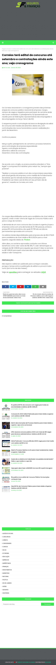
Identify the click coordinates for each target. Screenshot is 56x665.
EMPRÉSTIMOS (7, 563)
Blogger (48, 662)
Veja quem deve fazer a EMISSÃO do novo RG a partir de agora (31, 468)
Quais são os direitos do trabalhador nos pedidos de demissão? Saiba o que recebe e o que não (32, 460)
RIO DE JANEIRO (7, 583)
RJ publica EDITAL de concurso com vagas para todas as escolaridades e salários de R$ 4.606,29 (29, 406)
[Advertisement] (28, 24)
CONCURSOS (6, 537)
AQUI (43, 272)
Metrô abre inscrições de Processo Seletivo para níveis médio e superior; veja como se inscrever (32, 424)
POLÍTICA (5, 580)
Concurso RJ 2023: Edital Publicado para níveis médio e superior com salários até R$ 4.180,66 (32, 415)
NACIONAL (6, 576)
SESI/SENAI (6, 593)
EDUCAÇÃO (6, 556)
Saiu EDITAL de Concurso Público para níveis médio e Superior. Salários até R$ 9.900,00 (31, 487)
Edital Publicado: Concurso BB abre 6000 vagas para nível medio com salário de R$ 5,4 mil (32, 442)
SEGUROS (5, 590)
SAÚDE (4, 586)
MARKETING (6, 573)
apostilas (13, 272)
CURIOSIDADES (7, 543)
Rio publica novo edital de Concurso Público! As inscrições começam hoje (30, 478)
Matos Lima (6, 67)
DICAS (4, 550)
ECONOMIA (6, 553)
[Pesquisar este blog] (21, 604)
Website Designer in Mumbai (26, 662)
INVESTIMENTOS (7, 570)
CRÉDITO (5, 540)
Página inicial (6, 49)
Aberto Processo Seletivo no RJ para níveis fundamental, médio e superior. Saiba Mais (32, 451)
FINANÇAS (5, 566)
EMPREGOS (6, 560)
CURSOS (5, 547)
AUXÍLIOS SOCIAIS (8, 533)
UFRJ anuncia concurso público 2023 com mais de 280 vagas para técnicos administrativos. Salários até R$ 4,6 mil (31, 433)
